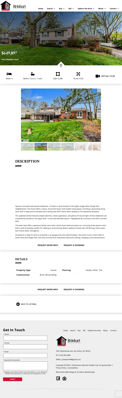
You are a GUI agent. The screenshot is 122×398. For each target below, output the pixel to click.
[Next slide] (99, 115)
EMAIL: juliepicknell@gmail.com (68, 359)
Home (40, 8)
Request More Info (48, 245)
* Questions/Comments (11, 360)
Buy (79, 330)
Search (72, 330)
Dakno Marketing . (87, 372)
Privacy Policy (61, 368)
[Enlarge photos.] (99, 90)
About (105, 330)
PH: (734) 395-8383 (63, 355)
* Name (6, 334)
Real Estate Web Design (66, 372)
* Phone (6, 343)
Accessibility (73, 368)
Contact (113, 330)
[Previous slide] (22, 115)
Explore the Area (94, 330)
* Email (5, 352)
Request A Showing (74, 245)
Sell (84, 330)
